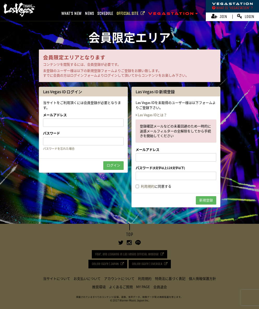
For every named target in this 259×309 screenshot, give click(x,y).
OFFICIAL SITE (130, 13)
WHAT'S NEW (71, 13)
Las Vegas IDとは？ (152, 114)
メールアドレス (55, 115)
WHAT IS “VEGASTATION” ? (232, 7)
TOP (129, 234)
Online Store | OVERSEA (147, 264)
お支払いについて (87, 278)
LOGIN (245, 16)
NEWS (89, 13)
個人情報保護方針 (202, 278)
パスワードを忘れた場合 (59, 148)
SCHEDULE (105, 13)
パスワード (51, 133)
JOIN (219, 16)
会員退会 (160, 286)
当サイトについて (56, 278)
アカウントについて (119, 278)
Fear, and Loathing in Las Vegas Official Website (127, 254)
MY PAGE (143, 286)
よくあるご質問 (121, 286)
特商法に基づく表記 (170, 278)
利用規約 (147, 186)
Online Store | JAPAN (105, 264)
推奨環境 (99, 286)
